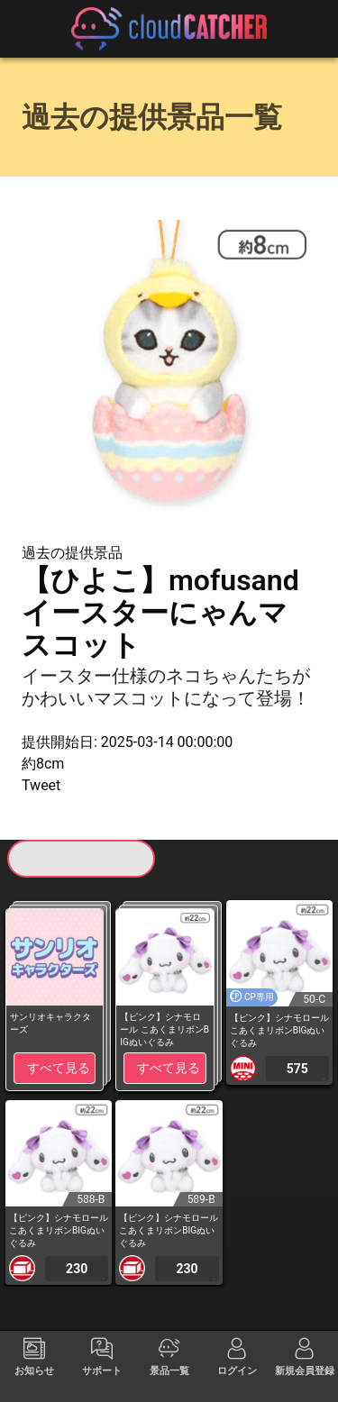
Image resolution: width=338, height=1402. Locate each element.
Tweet (41, 785)
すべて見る (58, 1068)
